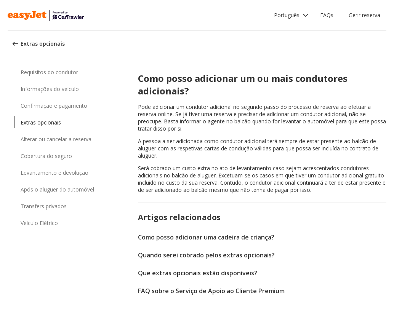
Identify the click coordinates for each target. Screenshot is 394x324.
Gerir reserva (364, 15)
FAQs (326, 15)
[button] (291, 15)
